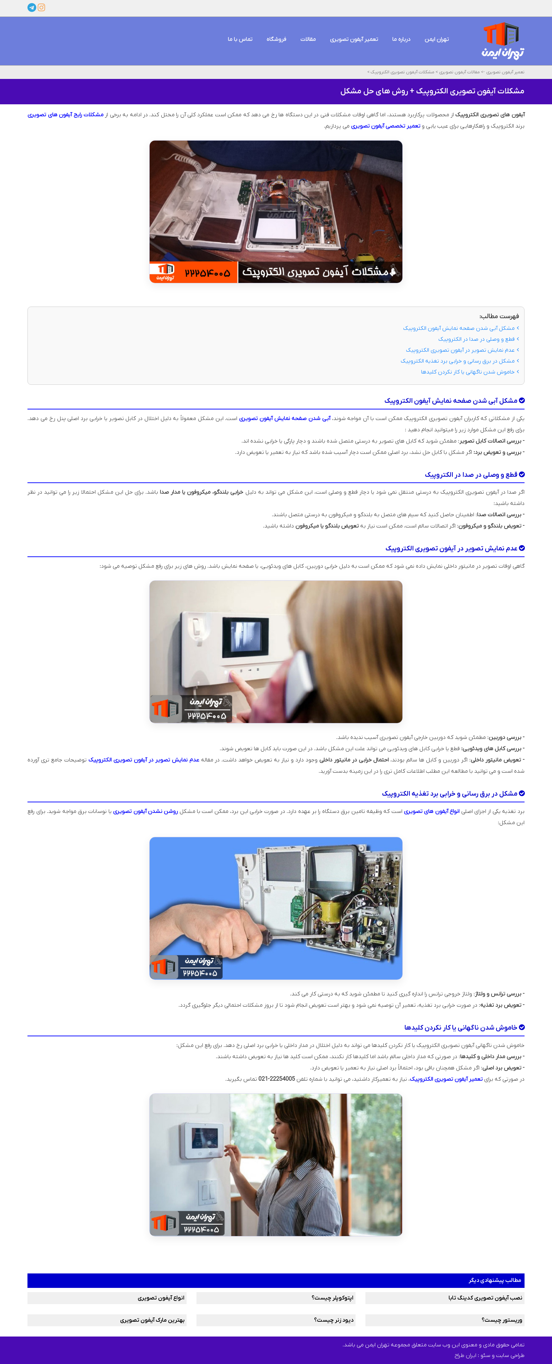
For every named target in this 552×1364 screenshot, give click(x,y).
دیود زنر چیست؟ (333, 1320)
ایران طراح (465, 1355)
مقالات (308, 39)
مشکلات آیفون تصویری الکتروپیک (402, 72)
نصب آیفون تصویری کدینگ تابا (485, 1298)
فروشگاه (276, 39)
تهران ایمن (437, 39)
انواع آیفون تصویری (161, 1298)
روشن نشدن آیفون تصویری (145, 811)
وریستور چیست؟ (502, 1320)
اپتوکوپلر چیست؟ (332, 1298)
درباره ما (401, 39)
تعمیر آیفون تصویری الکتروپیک (446, 1079)
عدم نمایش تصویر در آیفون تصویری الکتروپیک (462, 350)
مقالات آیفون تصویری (459, 72)
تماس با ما (240, 39)
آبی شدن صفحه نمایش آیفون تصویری (284, 418)
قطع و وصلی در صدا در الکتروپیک (478, 339)
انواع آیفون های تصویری (431, 811)
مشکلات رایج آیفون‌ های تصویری (65, 114)
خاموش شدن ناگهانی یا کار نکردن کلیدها (470, 372)
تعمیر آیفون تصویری (354, 39)
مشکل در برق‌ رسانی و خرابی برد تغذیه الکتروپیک (460, 361)
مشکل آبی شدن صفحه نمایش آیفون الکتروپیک (461, 328)
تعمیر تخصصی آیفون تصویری (385, 126)
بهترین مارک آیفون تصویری (152, 1320)
